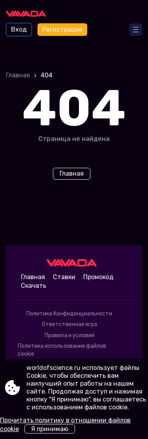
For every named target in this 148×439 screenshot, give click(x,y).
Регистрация (62, 29)
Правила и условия (69, 335)
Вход (19, 29)
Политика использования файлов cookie (62, 350)
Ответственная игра (69, 324)
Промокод (98, 277)
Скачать (33, 285)
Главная (18, 75)
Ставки (64, 277)
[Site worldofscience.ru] (28, 14)
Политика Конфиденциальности (69, 313)
